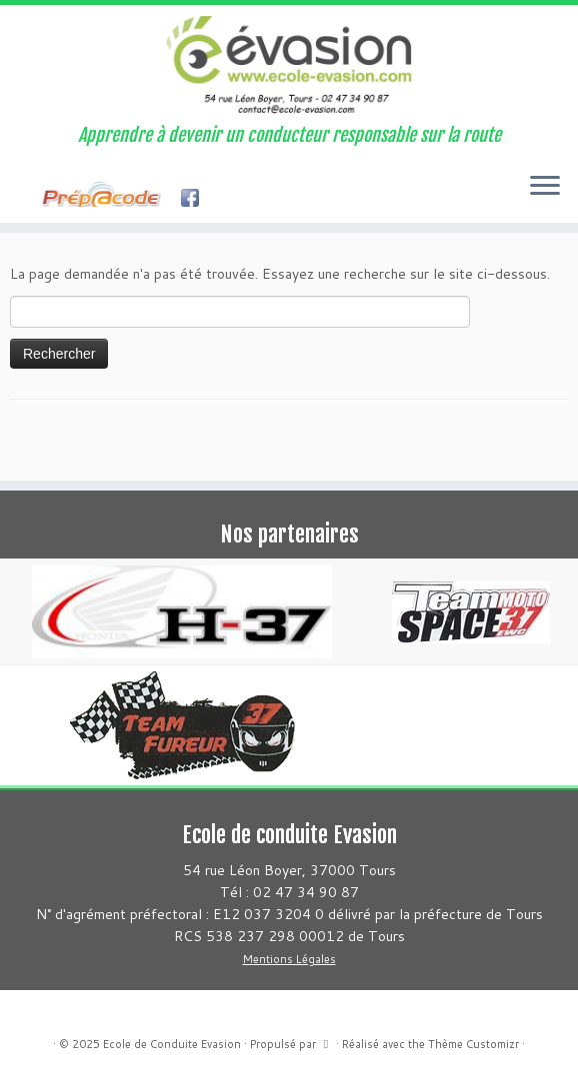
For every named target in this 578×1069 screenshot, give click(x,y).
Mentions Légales (289, 959)
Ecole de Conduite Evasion (172, 1044)
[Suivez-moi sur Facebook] (29, 200)
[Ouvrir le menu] (545, 187)
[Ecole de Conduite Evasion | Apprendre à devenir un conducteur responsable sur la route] (289, 65)
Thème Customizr (473, 1044)
